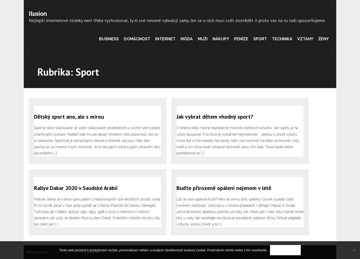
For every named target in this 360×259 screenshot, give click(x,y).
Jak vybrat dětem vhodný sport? (214, 116)
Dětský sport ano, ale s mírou (69, 116)
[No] (353, 249)
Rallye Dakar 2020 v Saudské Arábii (76, 187)
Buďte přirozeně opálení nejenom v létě (223, 187)
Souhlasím (285, 250)
